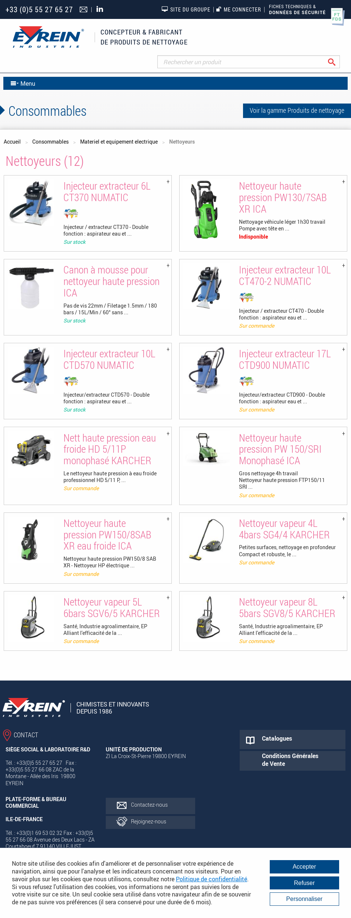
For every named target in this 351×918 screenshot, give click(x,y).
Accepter (304, 866)
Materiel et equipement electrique (119, 141)
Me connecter (238, 9)
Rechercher (337, 62)
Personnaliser (304, 899)
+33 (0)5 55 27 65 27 (39, 9)
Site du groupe (185, 9)
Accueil (12, 141)
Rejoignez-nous (148, 821)
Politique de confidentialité (211, 879)
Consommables (50, 141)
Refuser (304, 883)
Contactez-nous (149, 804)
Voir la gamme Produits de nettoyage (297, 110)
